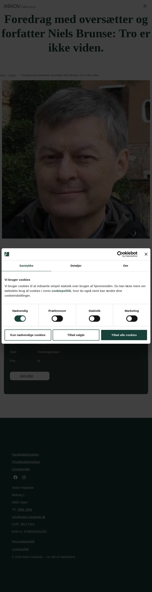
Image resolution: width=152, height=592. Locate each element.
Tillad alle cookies (124, 335)
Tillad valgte (76, 335)
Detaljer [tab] (76, 265)
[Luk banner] (146, 254)
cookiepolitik (61, 290)
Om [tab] (125, 265)
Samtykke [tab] (26, 265)
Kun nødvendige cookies (28, 335)
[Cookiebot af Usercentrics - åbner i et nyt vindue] (120, 254)
